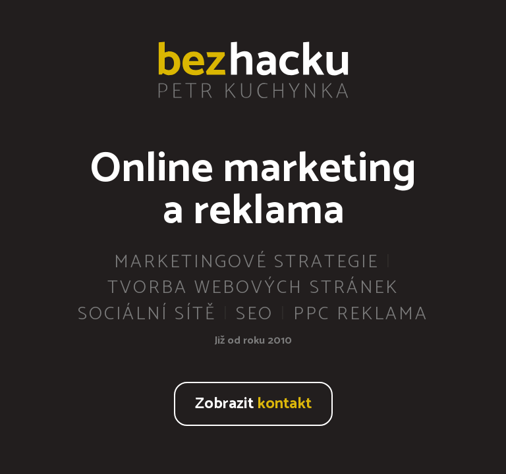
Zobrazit (253, 404)
